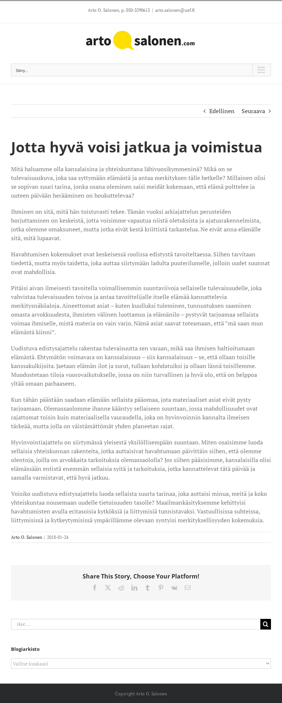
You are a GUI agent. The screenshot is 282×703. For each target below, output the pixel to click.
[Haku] (265, 624)
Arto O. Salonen (26, 537)
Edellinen (222, 111)
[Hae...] (135, 624)
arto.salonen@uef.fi (175, 10)
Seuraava (253, 111)
